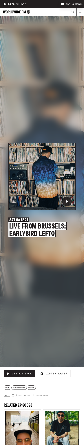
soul (7, 387)
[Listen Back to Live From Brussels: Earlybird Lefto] (19, 373)
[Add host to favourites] (13, 395)
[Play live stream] (5, 4)
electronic (19, 387)
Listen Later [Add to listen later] (53, 373)
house (31, 387)
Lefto (7, 395)
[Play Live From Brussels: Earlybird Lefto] (67, 201)
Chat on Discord (72, 4)
